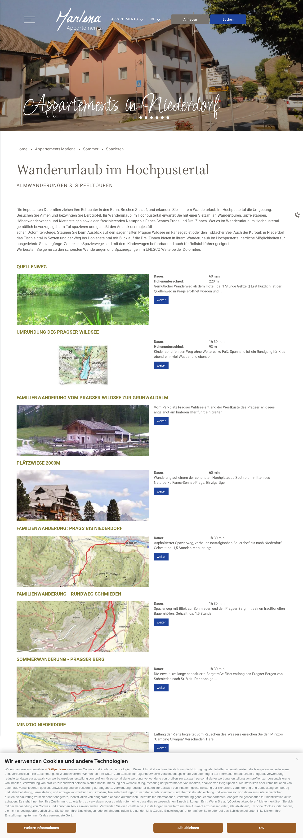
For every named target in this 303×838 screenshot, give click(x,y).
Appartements (124, 19)
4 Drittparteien (55, 769)
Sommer (90, 149)
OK (261, 828)
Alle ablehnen (188, 828)
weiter (161, 300)
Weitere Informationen (41, 828)
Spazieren (115, 149)
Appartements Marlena (79, 20)
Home (22, 149)
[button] (297, 759)
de (153, 19)
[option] (151, 65)
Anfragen (190, 19)
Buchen (228, 19)
